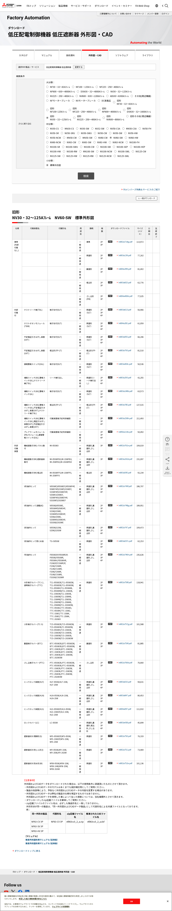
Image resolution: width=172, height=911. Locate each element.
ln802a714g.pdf (125, 241)
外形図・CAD (95, 55)
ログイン (165, 13)
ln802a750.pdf (125, 736)
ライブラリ (147, 55)
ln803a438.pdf (125, 722)
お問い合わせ (125, 13)
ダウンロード (101, 5)
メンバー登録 (152, 13)
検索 (86, 176)
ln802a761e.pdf (125, 445)
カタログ (23, 55)
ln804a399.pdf (125, 269)
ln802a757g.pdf (125, 624)
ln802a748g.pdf (125, 505)
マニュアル (46, 55)
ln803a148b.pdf (125, 391)
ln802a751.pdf (125, 749)
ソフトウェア (121, 55)
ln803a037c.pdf (125, 541)
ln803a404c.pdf (125, 364)
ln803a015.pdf (125, 681)
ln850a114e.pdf (125, 431)
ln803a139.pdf (125, 255)
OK (131, 901)
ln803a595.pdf (125, 472)
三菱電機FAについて (108, 13)
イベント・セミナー (122, 5)
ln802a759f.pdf (125, 643)
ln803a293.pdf (125, 377)
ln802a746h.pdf (125, 554)
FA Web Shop (142, 5)
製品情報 (63, 5)
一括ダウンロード (147, 198)
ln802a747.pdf (125, 527)
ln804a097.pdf (125, 709)
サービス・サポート (81, 5)
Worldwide (157, 5)
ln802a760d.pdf (125, 662)
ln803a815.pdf (125, 282)
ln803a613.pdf (125, 309)
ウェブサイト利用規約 (60, 906)
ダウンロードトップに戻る (27, 850)
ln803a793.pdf (125, 350)
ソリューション (47, 5)
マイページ (139, 13)
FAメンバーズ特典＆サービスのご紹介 (141, 189)
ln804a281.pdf (125, 323)
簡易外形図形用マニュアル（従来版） (42, 839)
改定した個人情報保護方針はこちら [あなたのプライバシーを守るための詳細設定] (33, 898)
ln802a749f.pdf (125, 486)
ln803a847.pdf (125, 695)
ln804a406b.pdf (125, 296)
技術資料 (70, 55)
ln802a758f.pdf (125, 582)
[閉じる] (168, 901)
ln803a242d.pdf (125, 459)
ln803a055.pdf (125, 336)
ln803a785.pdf (125, 404)
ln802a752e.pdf (125, 763)
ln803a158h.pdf (125, 418)
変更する (79, 67)
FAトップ (31, 5)
